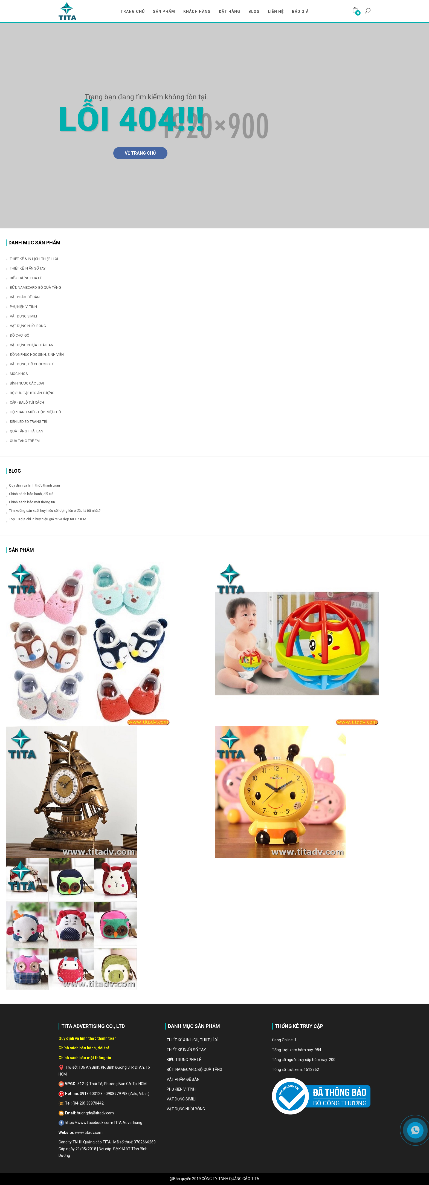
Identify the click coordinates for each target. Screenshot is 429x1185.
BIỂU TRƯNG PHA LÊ (26, 278)
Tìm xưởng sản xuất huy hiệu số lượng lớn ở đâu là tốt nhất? (55, 510)
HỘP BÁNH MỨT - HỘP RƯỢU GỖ (35, 412)
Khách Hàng (197, 11)
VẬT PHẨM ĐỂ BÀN (25, 297)
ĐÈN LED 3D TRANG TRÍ (28, 422)
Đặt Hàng (229, 11)
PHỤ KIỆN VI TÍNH (23, 307)
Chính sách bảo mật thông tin (32, 502)
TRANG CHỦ (132, 11)
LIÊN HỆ (276, 11)
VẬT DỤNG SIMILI (23, 316)
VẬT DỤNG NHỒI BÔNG (28, 326)
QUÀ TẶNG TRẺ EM (25, 441)
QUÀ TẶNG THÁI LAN (26, 431)
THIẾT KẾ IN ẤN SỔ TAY (27, 268)
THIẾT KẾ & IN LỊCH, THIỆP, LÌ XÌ (34, 259)
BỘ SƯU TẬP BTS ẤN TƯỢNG (32, 393)
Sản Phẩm (164, 11)
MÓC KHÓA (19, 374)
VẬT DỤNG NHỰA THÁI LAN (31, 345)
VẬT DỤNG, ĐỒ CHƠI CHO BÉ (32, 364)
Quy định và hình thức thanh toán (34, 485)
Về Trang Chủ (140, 153)
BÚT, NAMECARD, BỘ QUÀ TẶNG (35, 287)
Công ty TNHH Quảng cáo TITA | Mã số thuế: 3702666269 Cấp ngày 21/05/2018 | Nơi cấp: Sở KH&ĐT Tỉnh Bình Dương (107, 1149)
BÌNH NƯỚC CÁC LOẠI (27, 383)
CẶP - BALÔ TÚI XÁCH (27, 402)
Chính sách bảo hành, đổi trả (31, 494)
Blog (254, 11)
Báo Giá (300, 11)
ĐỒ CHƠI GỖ (19, 335)
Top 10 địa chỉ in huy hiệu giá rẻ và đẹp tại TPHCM (47, 519)
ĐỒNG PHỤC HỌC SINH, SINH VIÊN (37, 354)
